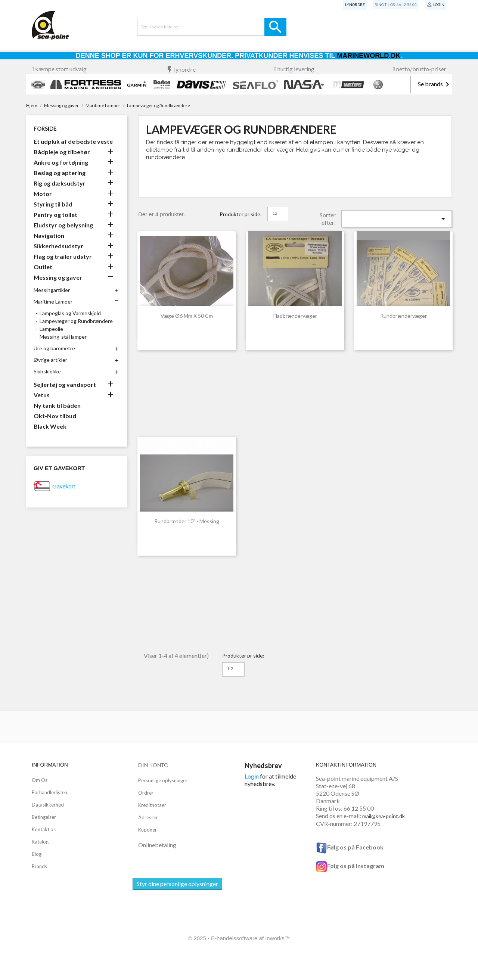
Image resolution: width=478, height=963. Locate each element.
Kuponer (147, 830)
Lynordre (355, 4)
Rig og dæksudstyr (60, 183)
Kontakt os (44, 829)
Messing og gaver (58, 277)
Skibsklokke (47, 371)
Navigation (49, 235)
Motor (43, 193)
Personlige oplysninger (162, 780)
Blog (36, 854)
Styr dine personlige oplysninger (177, 883)
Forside (45, 128)
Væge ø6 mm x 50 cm (187, 316)
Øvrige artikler (50, 360)
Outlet (43, 266)
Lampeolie (51, 329)
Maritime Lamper (53, 301)
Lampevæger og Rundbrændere (76, 321)
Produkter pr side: (241, 214)
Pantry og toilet (55, 214)
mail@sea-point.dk (383, 816)
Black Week (50, 426)
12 (274, 213)
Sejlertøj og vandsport (65, 384)
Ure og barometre (54, 348)
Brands (39, 866)
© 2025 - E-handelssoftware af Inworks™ (239, 938)
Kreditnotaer (152, 805)
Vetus (42, 394)
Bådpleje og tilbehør (62, 151)
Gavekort (63, 486)
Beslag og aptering (60, 172)
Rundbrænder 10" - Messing (186, 521)
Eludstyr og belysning (63, 225)
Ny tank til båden (57, 405)
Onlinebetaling (157, 844)
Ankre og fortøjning (61, 162)
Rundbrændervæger (403, 316)
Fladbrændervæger (295, 316)
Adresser (148, 817)
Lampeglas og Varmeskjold (70, 313)
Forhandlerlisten (49, 792)
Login (252, 776)
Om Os (39, 780)
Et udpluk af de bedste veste (73, 141)
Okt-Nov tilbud (55, 415)
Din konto (153, 765)
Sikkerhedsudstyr (58, 245)
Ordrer (145, 793)
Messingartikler (52, 290)
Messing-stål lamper (63, 336)
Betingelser (44, 817)
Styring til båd (53, 204)
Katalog (40, 842)
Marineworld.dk (368, 55)
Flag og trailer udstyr (63, 256)
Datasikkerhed (48, 805)
